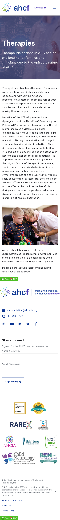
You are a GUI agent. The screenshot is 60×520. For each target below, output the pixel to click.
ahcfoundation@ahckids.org (22, 310)
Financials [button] (6, 505)
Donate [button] (38, 7)
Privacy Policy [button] (8, 510)
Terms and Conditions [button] (12, 500)
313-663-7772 (15, 316)
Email (11, 364)
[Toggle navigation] (54, 7)
